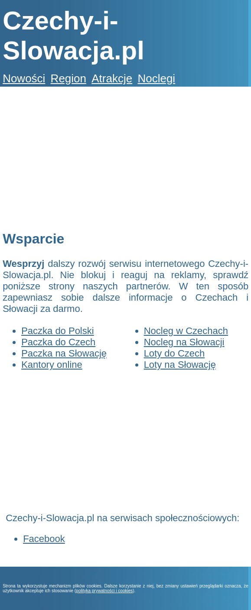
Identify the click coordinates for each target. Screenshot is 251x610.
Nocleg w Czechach (186, 330)
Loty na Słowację (180, 364)
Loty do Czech (174, 353)
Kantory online (51, 364)
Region (68, 78)
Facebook (44, 538)
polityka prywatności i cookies (104, 590)
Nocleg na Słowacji (184, 342)
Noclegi (156, 78)
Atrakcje (111, 78)
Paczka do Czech (58, 342)
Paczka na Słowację (64, 353)
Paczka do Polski (57, 330)
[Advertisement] (124, 158)
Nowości (24, 78)
